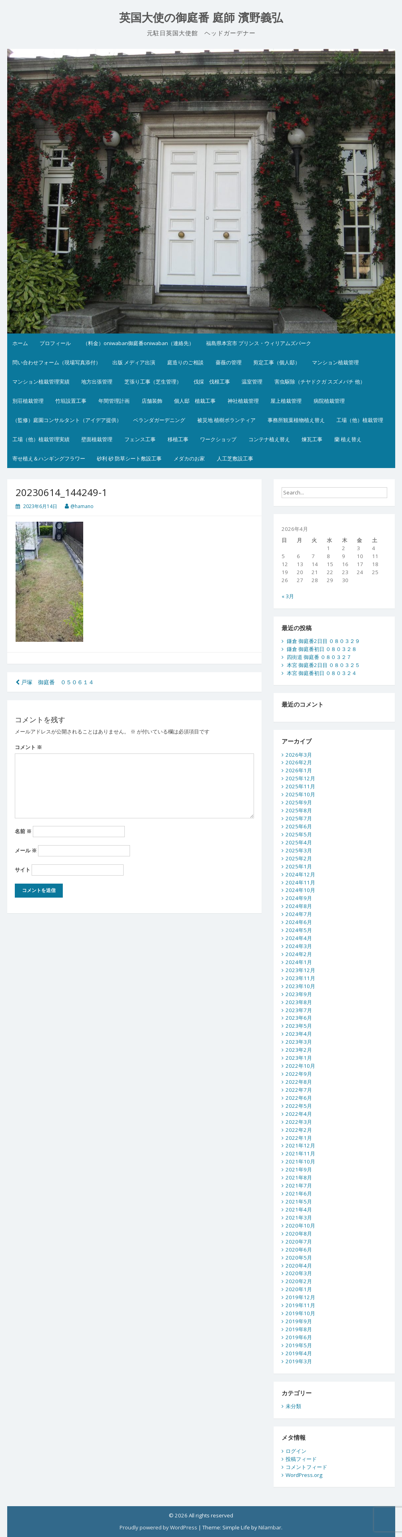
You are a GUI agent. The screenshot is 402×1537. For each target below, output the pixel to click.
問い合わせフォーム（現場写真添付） (56, 362)
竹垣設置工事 (70, 400)
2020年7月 (299, 1241)
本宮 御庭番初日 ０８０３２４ (322, 673)
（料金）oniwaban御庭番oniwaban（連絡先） (138, 343)
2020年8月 (299, 1233)
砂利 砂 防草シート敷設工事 (129, 458)
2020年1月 (299, 1289)
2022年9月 (299, 1073)
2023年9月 (299, 994)
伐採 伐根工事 (212, 381)
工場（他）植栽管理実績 (41, 439)
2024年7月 (299, 914)
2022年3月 (299, 1121)
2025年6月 (299, 826)
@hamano (82, 506)
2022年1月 (299, 1137)
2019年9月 (299, 1321)
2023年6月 (299, 1017)
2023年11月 (300, 978)
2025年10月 (300, 794)
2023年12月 (300, 970)
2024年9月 (299, 898)
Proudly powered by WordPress (158, 1527)
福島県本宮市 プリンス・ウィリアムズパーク (258, 343)
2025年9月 (299, 802)
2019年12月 (300, 1297)
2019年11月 (300, 1305)
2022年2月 (299, 1129)
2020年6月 (299, 1249)
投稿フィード (301, 1459)
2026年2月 (299, 762)
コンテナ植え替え (269, 439)
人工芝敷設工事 (235, 458)
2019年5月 (299, 1345)
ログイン (296, 1451)
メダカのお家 (189, 458)
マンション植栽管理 (335, 362)
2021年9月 (299, 1169)
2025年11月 (300, 786)
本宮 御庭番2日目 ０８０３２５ (323, 665)
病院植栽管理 (329, 400)
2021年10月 (300, 1161)
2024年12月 (300, 874)
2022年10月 (300, 1065)
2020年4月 (299, 1265)
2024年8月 (299, 906)
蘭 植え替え (348, 439)
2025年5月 (299, 834)
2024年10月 (300, 890)
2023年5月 (299, 1025)
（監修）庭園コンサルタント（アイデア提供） (67, 420)
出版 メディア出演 (133, 362)
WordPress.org (304, 1475)
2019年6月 (299, 1337)
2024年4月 (299, 938)
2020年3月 (299, 1273)
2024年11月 (300, 882)
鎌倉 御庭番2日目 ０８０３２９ (323, 641)
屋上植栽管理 (286, 400)
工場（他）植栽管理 (359, 420)
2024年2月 (299, 954)
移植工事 (178, 439)
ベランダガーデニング (159, 420)
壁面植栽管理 (96, 439)
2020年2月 (299, 1281)
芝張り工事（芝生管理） (153, 381)
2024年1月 (299, 962)
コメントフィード (306, 1467)
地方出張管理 (96, 381)
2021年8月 (299, 1177)
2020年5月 (299, 1257)
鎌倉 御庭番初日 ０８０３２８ (322, 649)
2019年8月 (299, 1329)
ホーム (20, 343)
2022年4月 (299, 1113)
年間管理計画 (114, 400)
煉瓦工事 (312, 439)
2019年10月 (300, 1313)
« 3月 (288, 596)
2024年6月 (299, 922)
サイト (22, 869)
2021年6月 (299, 1193)
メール (26, 850)
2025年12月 (300, 778)
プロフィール (55, 343)
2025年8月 (299, 810)
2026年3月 (299, 754)
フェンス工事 (140, 439)
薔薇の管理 (229, 362)
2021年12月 (300, 1145)
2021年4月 (299, 1209)
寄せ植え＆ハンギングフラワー (48, 458)
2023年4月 (299, 1033)
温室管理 (252, 381)
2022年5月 (299, 1105)
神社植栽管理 (243, 400)
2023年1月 (299, 1057)
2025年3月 (299, 850)
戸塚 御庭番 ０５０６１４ (55, 682)
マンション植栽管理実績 (41, 381)
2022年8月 (299, 1081)
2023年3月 (299, 1041)
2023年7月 (299, 1010)
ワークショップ (218, 439)
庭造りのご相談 (185, 362)
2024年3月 (299, 946)
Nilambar (269, 1527)
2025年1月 (299, 866)
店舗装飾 (152, 400)
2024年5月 (299, 930)
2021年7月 (299, 1185)
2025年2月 (299, 858)
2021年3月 (299, 1217)
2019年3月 (299, 1361)
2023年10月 (300, 986)
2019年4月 (299, 1353)
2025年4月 (299, 842)
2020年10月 (300, 1225)
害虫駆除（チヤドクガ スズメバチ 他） (319, 381)
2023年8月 (299, 1002)
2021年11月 (300, 1153)
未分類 (293, 1406)
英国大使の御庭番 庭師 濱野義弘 (201, 18)
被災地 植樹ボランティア (226, 420)
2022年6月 (299, 1097)
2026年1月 (299, 770)
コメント (28, 747)
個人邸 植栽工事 (195, 400)
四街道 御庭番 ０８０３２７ (319, 657)
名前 (23, 831)
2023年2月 (299, 1049)
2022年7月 (299, 1089)
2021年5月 (299, 1201)
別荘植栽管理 (28, 400)
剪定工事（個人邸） (276, 362)
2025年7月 (299, 818)
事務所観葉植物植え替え (296, 420)
